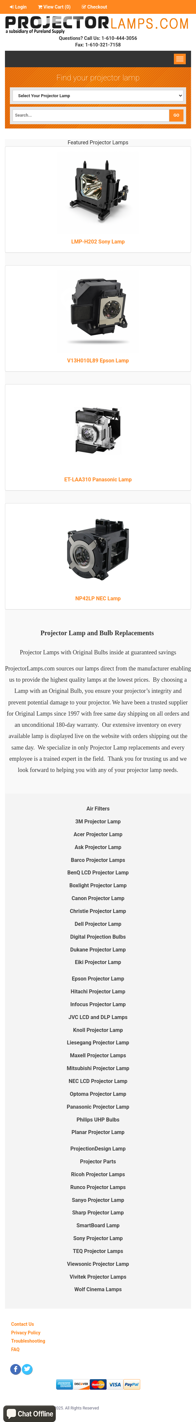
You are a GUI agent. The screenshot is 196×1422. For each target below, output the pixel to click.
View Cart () (54, 7)
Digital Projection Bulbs (98, 937)
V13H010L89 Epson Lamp (98, 360)
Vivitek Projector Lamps (98, 1277)
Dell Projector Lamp (98, 924)
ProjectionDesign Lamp (97, 1149)
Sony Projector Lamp (98, 1238)
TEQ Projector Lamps (98, 1251)
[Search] (91, 115)
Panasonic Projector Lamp (98, 1107)
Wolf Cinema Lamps (98, 1289)
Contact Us (22, 1324)
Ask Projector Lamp (98, 847)
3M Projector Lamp (97, 821)
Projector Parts (98, 1161)
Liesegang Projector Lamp (98, 1042)
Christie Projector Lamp (98, 911)
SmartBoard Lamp (98, 1225)
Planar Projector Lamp (98, 1132)
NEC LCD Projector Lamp (98, 1081)
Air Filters (98, 809)
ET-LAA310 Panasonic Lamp (98, 479)
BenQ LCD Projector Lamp (98, 872)
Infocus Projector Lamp (98, 1004)
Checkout (94, 7)
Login (18, 7)
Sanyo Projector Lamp (98, 1200)
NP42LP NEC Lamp (98, 598)
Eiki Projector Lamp (98, 962)
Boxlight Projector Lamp (97, 885)
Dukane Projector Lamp (98, 950)
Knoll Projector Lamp (98, 1030)
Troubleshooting (28, 1341)
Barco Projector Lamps (98, 860)
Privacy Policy (26, 1332)
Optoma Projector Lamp (98, 1094)
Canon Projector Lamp (98, 898)
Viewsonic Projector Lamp (98, 1264)
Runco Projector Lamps (98, 1187)
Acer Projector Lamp (98, 834)
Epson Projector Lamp (98, 979)
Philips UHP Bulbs (98, 1120)
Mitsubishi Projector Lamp (98, 1068)
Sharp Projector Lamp (98, 1212)
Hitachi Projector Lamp (98, 991)
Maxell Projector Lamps (98, 1055)
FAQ (15, 1349)
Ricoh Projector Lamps (98, 1174)
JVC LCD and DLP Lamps (98, 1017)
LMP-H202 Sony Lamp (98, 242)
